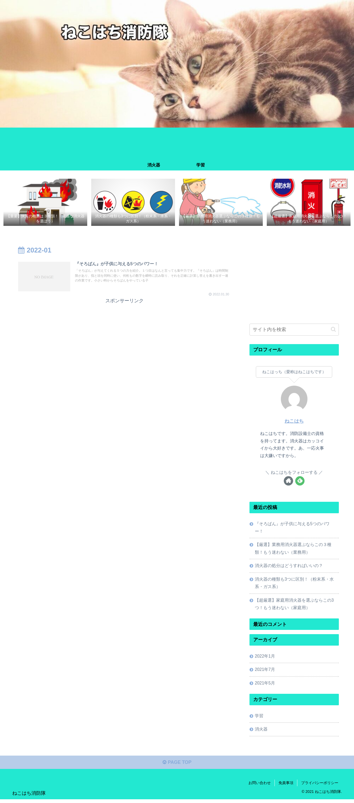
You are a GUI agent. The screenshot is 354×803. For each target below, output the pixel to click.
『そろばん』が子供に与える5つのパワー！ (292, 527)
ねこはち (294, 421)
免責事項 (285, 786)
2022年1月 (265, 658)
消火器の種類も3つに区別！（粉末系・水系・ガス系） (294, 584)
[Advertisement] (124, 342)
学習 (259, 718)
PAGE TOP (177, 766)
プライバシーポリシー (319, 786)
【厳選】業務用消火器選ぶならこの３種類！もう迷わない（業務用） (293, 549)
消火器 (261, 732)
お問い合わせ (259, 786)
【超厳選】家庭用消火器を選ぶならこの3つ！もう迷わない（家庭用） (294, 606)
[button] (333, 330)
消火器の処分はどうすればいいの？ (289, 566)
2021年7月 (265, 671)
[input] (294, 330)
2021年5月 (265, 685)
